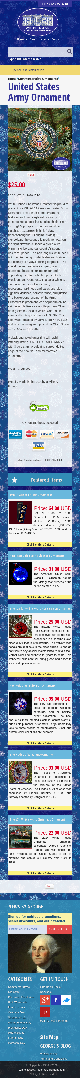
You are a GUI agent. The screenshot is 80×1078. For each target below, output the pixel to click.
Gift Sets (13, 992)
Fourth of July (16, 1007)
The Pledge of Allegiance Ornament (33, 754)
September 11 (17, 1017)
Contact (57, 39)
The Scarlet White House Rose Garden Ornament (41, 608)
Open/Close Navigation (27, 70)
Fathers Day (15, 1037)
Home (21, 39)
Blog (33, 39)
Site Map (49, 1036)
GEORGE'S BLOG (55, 1045)
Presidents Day (17, 1027)
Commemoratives (19, 986)
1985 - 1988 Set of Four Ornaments (31, 495)
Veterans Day (16, 1012)
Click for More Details (40, 544)
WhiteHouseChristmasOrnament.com (42, 1069)
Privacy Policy (48, 1053)
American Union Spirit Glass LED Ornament (37, 556)
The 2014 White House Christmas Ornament (37, 819)
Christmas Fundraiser (21, 997)
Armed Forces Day (19, 1022)
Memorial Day (16, 1042)
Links (43, 39)
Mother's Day (16, 1032)
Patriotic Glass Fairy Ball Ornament (32, 686)
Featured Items (46, 479)
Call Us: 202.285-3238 (54, 1021)
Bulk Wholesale (17, 1002)
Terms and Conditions (53, 1058)
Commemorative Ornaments (38, 78)
